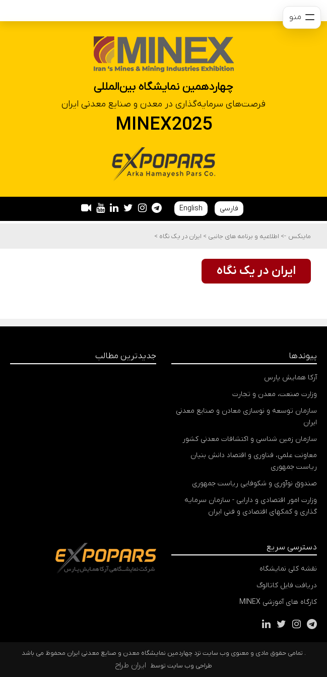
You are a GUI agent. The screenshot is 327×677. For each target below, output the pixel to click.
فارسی (229, 208)
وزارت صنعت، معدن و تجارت (274, 394)
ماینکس (299, 236)
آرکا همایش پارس (290, 377)
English (191, 208)
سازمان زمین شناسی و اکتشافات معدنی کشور (249, 439)
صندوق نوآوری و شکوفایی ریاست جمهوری (254, 483)
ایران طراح (130, 665)
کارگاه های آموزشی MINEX (278, 602)
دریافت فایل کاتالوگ (286, 585)
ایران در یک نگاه (180, 236)
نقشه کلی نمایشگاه (288, 569)
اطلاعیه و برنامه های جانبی (243, 236)
